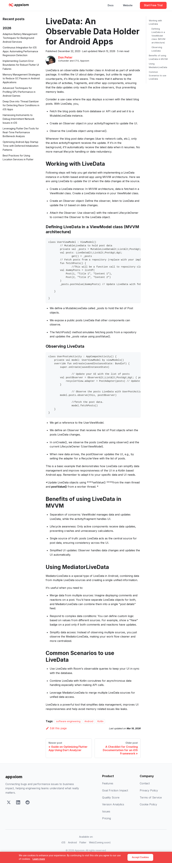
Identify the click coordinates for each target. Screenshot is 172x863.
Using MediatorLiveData (158, 65)
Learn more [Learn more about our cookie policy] (39, 859)
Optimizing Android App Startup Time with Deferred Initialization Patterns (20, 145)
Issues (106, 811)
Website (128, 5)
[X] (8, 803)
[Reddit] (27, 803)
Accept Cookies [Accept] (140, 857)
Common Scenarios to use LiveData (157, 75)
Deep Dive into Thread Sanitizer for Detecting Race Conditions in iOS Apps (21, 105)
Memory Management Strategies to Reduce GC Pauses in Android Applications (21, 78)
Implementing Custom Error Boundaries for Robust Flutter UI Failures (21, 64)
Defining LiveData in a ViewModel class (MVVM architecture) (158, 36)
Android (88, 721)
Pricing (106, 818)
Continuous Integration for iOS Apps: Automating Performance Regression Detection (20, 51)
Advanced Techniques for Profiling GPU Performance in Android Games (19, 92)
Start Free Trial (153, 5)
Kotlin (100, 721)
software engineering (68, 721)
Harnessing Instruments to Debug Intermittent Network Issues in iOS (18, 119)
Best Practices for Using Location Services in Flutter (18, 157)
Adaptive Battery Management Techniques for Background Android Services (20, 38)
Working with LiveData (155, 22)
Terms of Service (151, 797)
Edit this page (56, 728)
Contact (145, 783)
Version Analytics (113, 804)
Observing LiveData (157, 49)
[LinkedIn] (18, 803)
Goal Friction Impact (115, 790)
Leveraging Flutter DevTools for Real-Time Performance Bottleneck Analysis (21, 132)
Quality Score (110, 797)
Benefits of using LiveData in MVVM (158, 57)
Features (107, 783)
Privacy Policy (149, 790)
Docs (111, 5)
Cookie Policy (148, 804)
